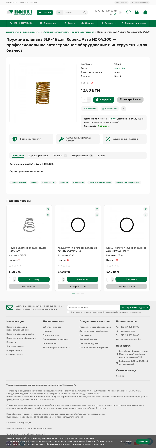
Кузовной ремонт (88, 339)
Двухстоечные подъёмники (94, 331)
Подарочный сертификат (56, 339)
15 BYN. (112, 118)
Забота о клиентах (52, 327)
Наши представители (28, 2)
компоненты (78, 182)
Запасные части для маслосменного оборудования (68, 32)
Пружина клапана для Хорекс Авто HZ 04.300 (27, 249)
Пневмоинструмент (89, 343)
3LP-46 (34, 182)
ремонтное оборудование (100, 182)
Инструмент (86, 335)
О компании (11, 2)
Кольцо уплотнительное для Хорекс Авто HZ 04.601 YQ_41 (126, 249)
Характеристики (38, 155)
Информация (15, 321)
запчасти (64, 182)
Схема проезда (126, 370)
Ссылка (120, 376)
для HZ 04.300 (48, 182)
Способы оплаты (14, 354)
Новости (47, 331)
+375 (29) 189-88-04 (106, 10)
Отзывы (60, 155)
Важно (101, 155)
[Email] (93, 307)
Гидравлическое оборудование (95, 327)
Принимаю (143, 441)
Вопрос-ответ (82, 155)
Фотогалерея (50, 343)
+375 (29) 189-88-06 (129, 335)
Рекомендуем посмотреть (56, 347)
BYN (121, 3)
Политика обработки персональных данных (17, 328)
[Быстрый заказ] (130, 100)
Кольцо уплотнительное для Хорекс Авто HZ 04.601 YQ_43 (77, 249)
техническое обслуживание (127, 182)
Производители (51, 335)
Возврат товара (14, 350)
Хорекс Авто (120, 68)
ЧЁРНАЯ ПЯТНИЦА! (21, 23)
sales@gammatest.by (130, 339)
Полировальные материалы (94, 347)
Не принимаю (126, 441)
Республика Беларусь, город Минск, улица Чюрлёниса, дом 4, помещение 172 (133, 354)
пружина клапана (18, 182)
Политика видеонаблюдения (21, 338)
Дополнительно (53, 321)
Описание (18, 155)
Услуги (69, 23)
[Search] (75, 12)
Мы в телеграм (127, 331)
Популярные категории (95, 321)
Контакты (11, 342)
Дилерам (87, 23)
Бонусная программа (133, 23)
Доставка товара (14, 346)
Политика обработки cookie (20, 334)
